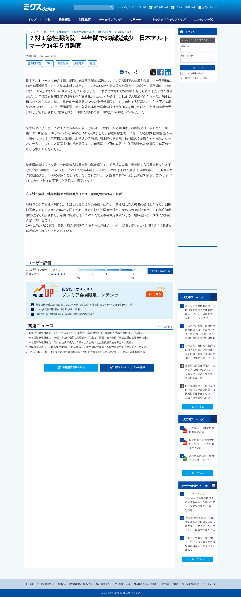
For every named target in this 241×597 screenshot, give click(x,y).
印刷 (127, 72)
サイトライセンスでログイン (198, 40)
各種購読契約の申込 (73, 367)
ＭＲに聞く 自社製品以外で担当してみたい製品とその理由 (202, 444)
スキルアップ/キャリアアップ (167, 19)
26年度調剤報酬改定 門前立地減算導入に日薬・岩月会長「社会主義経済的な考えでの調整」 (81, 342)
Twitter (153, 72)
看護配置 (62, 63)
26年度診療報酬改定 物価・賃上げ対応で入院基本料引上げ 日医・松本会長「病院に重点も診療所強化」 (89, 337)
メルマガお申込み (186, 7)
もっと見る (154, 294)
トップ (32, 19)
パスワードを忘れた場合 (195, 78)
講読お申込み (161, 7)
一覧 (213, 297)
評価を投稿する (161, 270)
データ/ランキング (110, 19)
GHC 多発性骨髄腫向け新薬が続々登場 (58, 309)
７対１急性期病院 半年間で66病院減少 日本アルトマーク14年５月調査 (90, 32)
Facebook (160, 72)
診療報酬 (79, 63)
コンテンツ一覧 (203, 19)
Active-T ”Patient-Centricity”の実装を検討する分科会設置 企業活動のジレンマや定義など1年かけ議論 (200, 502)
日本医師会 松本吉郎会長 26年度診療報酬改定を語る (65, 314)
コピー (142, 72)
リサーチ (135, 19)
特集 (47, 19)
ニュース (41, 32)
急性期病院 (34, 63)
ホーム (29, 32)
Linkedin (169, 72)
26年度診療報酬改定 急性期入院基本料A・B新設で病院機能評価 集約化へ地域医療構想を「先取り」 (87, 332)
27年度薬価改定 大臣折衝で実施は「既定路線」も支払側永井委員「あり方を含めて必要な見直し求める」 (89, 347)
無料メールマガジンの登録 (130, 367)
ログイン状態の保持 (193, 73)
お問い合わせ (209, 7)
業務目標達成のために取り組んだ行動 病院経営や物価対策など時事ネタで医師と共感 (84, 304)
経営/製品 (64, 19)
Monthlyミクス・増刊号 (133, 7)
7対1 (49, 63)
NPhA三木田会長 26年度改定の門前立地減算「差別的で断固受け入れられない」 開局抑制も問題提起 (87, 351)
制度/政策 (85, 19)
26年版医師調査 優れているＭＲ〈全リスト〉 (201, 459)
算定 (92, 63)
